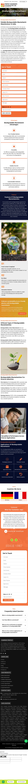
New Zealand (21, 721)
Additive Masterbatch (6, 679)
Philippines (8, 709)
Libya (2, 729)
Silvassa (7, 731)
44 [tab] (3, 499)
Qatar (10, 729)
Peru (22, 723)
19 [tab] (9, 495)
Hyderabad (8, 733)
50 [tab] (15, 499)
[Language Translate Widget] (23, 1)
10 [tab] (18, 493)
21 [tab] (13, 495)
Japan (2, 708)
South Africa (14, 714)
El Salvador (21, 724)
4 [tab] (7, 493)
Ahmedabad (3, 734)
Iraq (16, 721)
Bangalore (21, 731)
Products (9, 14)
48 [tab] (11, 499)
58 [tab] (3, 500)
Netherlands (3, 714)
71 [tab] (8, 502)
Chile (26, 718)
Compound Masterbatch (6, 681)
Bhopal (11, 736)
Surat (22, 733)
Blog (10, 1)
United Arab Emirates (6, 713)
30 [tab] (3, 497)
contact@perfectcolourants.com (9, 699)
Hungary (25, 714)
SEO (6, 747)
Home (4, 14)
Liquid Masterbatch (5, 687)
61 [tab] (9, 500)
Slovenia (2, 723)
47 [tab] (9, 499)
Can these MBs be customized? (10, 620)
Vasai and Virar (23, 739)
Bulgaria (18, 723)
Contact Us (22, 313)
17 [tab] (5, 495)
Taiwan (10, 716)
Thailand (24, 708)
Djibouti (8, 728)
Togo (23, 728)
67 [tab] (20, 500)
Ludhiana (9, 738)
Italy (21, 706)
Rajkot (6, 739)
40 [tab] (22, 497)
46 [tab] (7, 499)
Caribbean (11, 719)
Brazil (3, 711)
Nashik (16, 738)
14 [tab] (26, 493)
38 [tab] (18, 497)
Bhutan (19, 729)
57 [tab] (2, 500)
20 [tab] (11, 495)
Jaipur (12, 734)
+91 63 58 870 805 (6, 697)
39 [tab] (20, 497)
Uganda (17, 718)
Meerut (2, 739)
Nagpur (25, 734)
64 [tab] (15, 500)
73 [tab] (12, 502)
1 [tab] (2, 493)
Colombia (3, 718)
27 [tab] (24, 495)
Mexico (25, 709)
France (14, 706)
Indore (3, 736)
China (17, 713)
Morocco (12, 724)
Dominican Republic (16, 726)
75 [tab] (15, 502)
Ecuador (17, 719)
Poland (13, 713)
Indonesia (18, 708)
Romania (12, 718)
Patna (23, 736)
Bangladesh (18, 711)
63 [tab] (13, 500)
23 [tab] (16, 495)
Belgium (24, 711)
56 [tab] (26, 499)
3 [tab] (5, 493)
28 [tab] (26, 495)
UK (18, 706)
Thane (7, 736)
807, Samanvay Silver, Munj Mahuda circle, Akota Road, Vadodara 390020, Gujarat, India (14, 694)
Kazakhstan (13, 723)
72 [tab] (10, 502)
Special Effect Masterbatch (7, 685)
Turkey (24, 713)
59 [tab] (5, 500)
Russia (24, 706)
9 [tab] (16, 493)
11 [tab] (20, 493)
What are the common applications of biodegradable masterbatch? (12, 631)
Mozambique (18, 728)
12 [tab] (22, 493)
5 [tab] (9, 493)
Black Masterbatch (5, 677)
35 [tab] (13, 497)
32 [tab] (7, 497)
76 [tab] (17, 502)
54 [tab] (22, 499)
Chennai (2, 733)
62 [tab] (11, 500)
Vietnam (14, 709)
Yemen (5, 729)
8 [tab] (15, 493)
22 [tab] (15, 495)
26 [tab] (22, 495)
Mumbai (13, 733)
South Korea (7, 708)
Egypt (6, 719)
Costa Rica (3, 728)
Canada (5, 706)
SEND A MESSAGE (6, 113)
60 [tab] (7, 500)
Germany (10, 706)
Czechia (9, 714)
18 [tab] (7, 495)
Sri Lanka (13, 711)
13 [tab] (24, 493)
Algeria (7, 718)
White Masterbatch (5, 675)
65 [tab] (16, 500)
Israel (3, 719)
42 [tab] (26, 497)
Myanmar (14, 729)
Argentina (7, 711)
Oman (17, 724)
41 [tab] (24, 497)
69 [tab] (24, 500)
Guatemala (7, 724)
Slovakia (7, 723)
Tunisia (6, 721)
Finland (14, 716)
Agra (13, 738)
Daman (18, 733)
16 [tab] (3, 495)
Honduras (9, 726)
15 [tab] (2, 495)
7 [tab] (13, 493)
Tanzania (11, 721)
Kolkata (15, 731)
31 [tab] (5, 497)
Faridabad (21, 738)
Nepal (2, 724)
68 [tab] (22, 500)
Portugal (22, 718)
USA (2, 706)
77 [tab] (19, 502)
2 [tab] (3, 493)
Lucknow (16, 734)
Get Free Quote (21, 781)
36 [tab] (15, 497)
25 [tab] (20, 495)
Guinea (23, 726)
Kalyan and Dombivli (13, 739)
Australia (13, 708)
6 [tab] (11, 493)
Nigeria (2, 721)
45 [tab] (5, 499)
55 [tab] (24, 499)
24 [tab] (18, 495)
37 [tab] (16, 497)
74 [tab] (14, 502)
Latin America (20, 709)
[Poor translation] (5, 757)
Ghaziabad (3, 738)
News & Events (15, 1)
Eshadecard (6, 1)
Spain (20, 713)
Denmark (19, 716)
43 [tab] (2, 499)
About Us (3, 661)
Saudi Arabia (4, 716)
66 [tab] (18, 500)
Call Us (10, 781)
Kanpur (21, 734)
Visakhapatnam (17, 736)
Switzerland (22, 719)
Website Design (11, 747)
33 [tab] (9, 497)
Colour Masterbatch (5, 683)
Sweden (20, 714)
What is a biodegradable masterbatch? (12, 615)
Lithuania (3, 731)
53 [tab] (20, 499)
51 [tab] (16, 499)
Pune (8, 734)
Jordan (23, 729)
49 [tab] (13, 499)
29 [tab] (2, 497)
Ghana (12, 728)
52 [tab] (18, 499)
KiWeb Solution (19, 747)
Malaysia (3, 709)
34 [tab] (11, 497)
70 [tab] (26, 500)
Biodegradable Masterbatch (18, 14)
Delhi (12, 731)
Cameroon (3, 726)
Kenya (23, 716)
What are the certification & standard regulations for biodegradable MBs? (12, 625)
